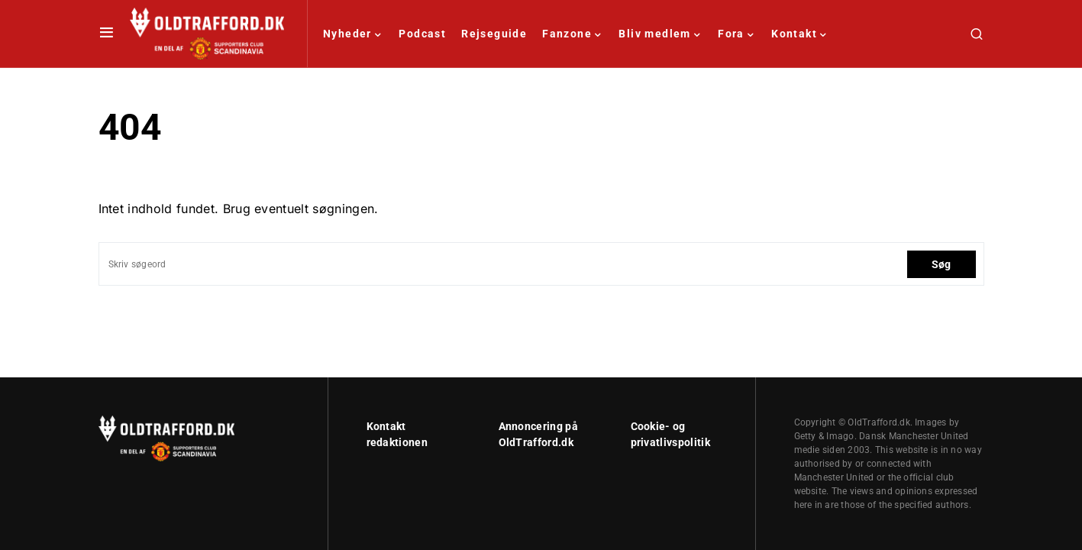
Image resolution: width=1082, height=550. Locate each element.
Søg (941, 264)
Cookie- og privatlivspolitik (670, 434)
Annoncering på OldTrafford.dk (538, 434)
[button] (107, 33)
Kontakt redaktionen (397, 434)
